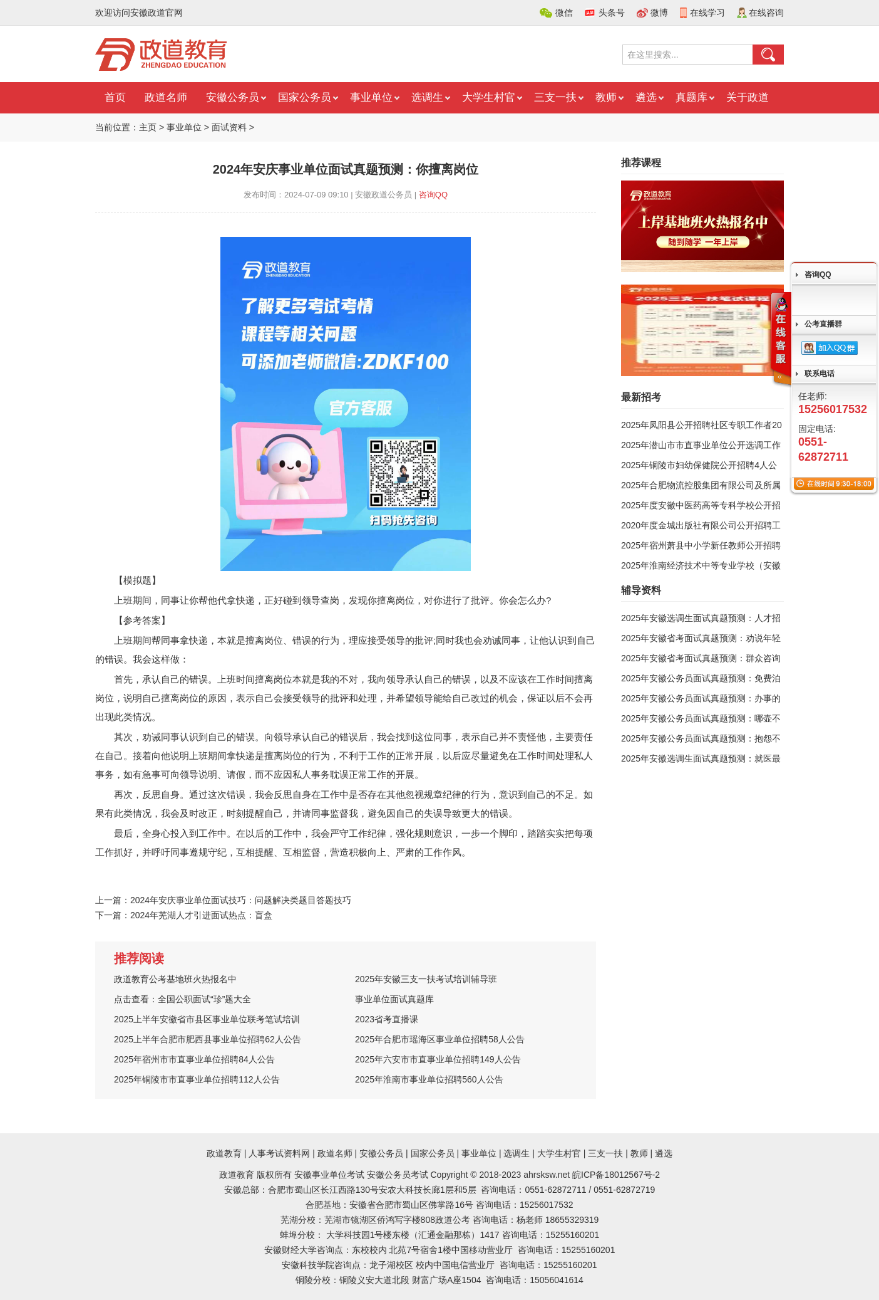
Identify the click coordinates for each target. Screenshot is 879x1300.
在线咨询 (766, 13)
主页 (148, 127)
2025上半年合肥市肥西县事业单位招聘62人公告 (207, 1039)
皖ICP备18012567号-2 (616, 1175)
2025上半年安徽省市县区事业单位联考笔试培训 (207, 1019)
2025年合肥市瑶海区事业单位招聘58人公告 (440, 1039)
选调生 (427, 97)
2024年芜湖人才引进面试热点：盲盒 (201, 915)
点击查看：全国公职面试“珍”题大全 (182, 999)
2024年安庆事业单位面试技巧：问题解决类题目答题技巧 (240, 900)
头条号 (612, 13)
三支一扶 (555, 97)
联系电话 (819, 373)
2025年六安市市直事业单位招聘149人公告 (438, 1059)
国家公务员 (304, 97)
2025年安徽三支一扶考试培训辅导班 (426, 979)
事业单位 (371, 97)
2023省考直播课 (386, 1019)
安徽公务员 (232, 97)
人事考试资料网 (279, 1153)
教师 (606, 97)
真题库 (691, 97)
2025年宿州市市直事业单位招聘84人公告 (194, 1059)
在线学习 (707, 13)
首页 (115, 97)
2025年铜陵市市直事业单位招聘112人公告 (197, 1079)
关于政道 (747, 97)
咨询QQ (433, 194)
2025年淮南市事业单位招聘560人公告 (429, 1079)
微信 (564, 13)
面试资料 (229, 127)
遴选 (646, 97)
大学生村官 (488, 97)
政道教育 (224, 1153)
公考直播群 (823, 324)
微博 (659, 13)
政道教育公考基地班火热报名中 (175, 979)
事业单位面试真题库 (394, 999)
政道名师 (166, 97)
